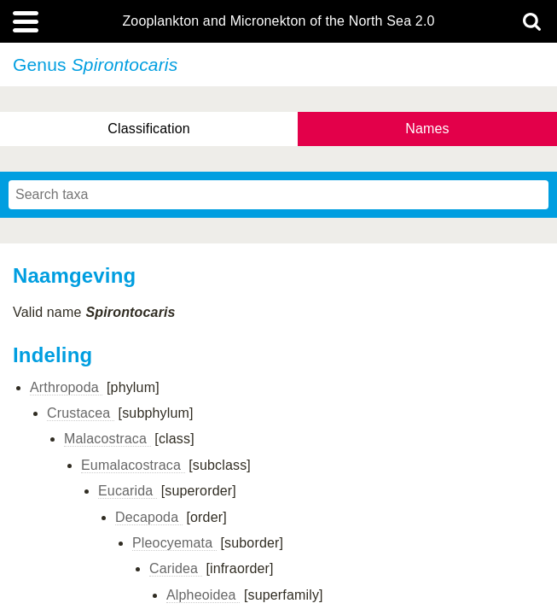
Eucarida (127, 490)
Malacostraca (107, 438)
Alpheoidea (203, 595)
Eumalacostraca (133, 465)
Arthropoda (66, 387)
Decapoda (149, 517)
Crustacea (80, 413)
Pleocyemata (174, 543)
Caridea (175, 568)
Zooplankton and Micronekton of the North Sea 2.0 (278, 21)
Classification (148, 128)
